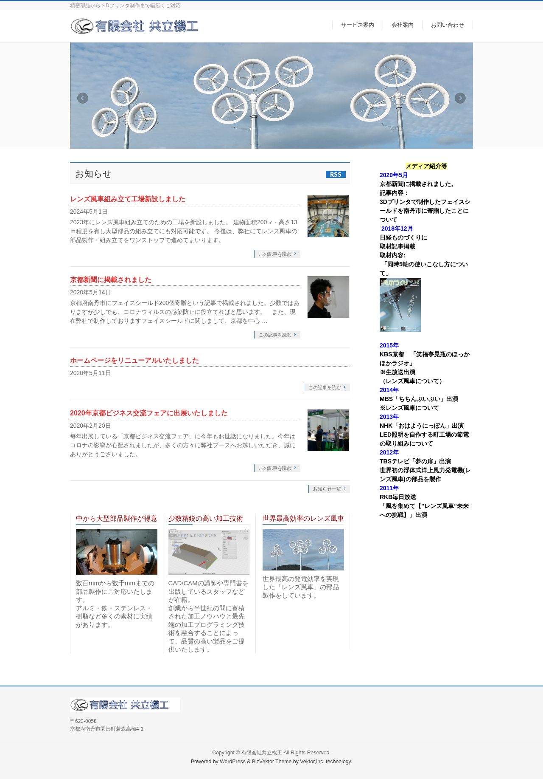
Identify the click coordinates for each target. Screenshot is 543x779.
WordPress (233, 762)
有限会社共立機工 (261, 753)
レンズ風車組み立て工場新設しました (127, 199)
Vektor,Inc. (312, 762)
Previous (82, 98)
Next (461, 98)
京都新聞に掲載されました (110, 279)
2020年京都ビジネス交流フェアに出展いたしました (149, 413)
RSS (335, 174)
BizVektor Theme (272, 762)
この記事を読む (275, 254)
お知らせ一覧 (327, 488)
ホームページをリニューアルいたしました (134, 360)
